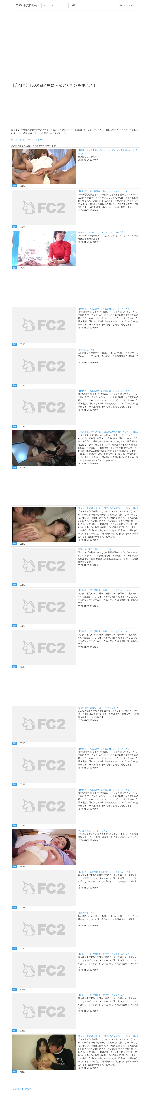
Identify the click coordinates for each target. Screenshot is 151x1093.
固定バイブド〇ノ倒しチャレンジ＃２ (96, 549)
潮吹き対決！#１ (86, 349)
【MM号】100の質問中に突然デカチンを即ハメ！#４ (104, 390)
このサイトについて (124, 5)
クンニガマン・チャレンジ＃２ (93, 830)
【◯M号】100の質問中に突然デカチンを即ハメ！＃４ (104, 871)
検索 (72, 5)
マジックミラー (34, 139)
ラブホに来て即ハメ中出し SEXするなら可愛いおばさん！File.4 (108, 1036)
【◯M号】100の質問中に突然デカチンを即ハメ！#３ (104, 631)
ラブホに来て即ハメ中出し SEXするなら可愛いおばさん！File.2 (108, 508)
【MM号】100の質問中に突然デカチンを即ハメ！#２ (104, 748)
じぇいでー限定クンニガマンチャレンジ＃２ (99, 707)
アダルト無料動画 (25, 5)
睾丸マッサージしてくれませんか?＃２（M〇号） (102, 232)
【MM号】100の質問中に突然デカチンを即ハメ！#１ (104, 308)
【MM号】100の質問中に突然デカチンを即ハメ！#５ (104, 789)
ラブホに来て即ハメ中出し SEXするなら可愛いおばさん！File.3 (108, 431)
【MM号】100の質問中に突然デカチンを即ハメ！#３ (104, 191)
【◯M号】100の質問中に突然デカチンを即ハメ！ (102, 995)
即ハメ (14, 139)
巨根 (22, 139)
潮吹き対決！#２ (86, 912)
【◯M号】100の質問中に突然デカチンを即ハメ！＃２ (104, 590)
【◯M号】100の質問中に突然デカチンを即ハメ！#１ (104, 954)
